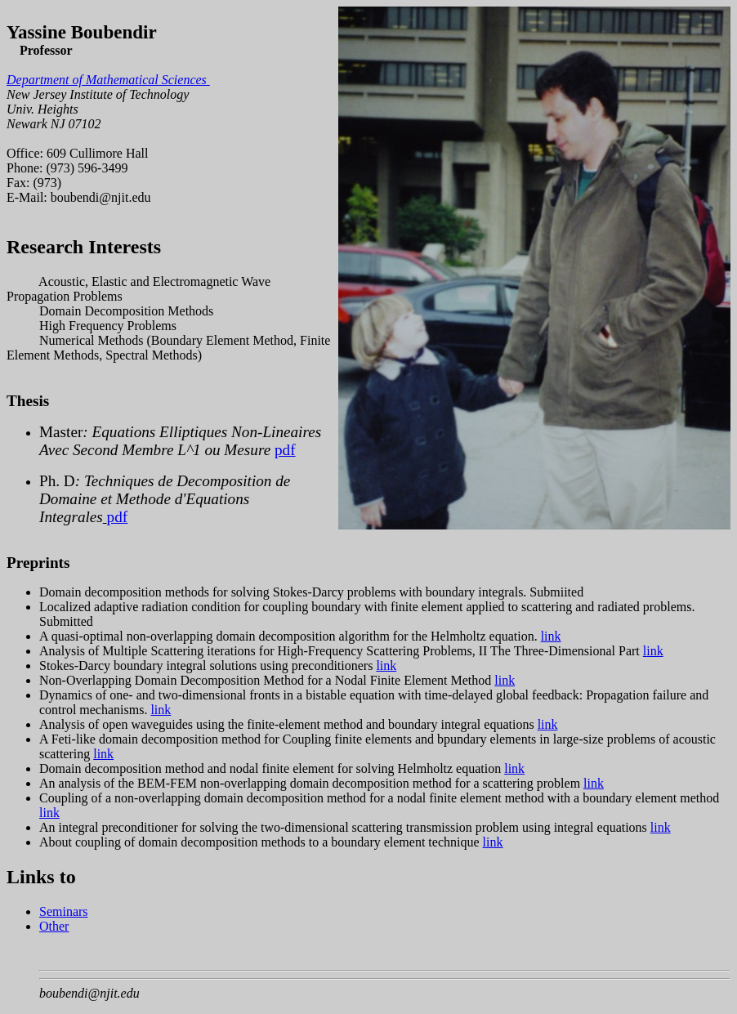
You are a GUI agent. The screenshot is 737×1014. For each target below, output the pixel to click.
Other (54, 926)
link (551, 636)
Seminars (63, 911)
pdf (285, 449)
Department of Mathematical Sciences (108, 80)
